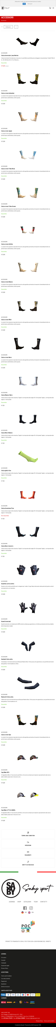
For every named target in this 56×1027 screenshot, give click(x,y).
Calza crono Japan (6, 131)
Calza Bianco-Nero (6, 395)
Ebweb (22, 1025)
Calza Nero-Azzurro (7, 546)
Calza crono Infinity (7, 244)
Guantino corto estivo (7, 583)
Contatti (43, 901)
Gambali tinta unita (7, 659)
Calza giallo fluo (6, 470)
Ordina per (8, 27)
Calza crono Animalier (7, 93)
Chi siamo (3, 957)
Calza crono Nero (6, 357)
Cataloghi (27, 901)
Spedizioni (3, 984)
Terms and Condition (6, 976)
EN (33, 912)
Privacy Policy (4, 968)
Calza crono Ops (6, 734)
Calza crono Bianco (7, 282)
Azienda (12, 901)
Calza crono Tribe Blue (8, 168)
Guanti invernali (6, 621)
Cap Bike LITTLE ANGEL (8, 810)
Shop (19, 901)
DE (26, 912)
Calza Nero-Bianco (6, 433)
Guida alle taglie (5, 965)
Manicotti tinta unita (7, 697)
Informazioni (29, 3)
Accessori (4, 53)
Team (36, 901)
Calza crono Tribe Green (8, 206)
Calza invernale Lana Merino (9, 55)
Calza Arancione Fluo (7, 508)
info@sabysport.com (34, 1018)
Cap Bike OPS (5, 772)
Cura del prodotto (5, 978)
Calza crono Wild (6, 319)
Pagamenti (4, 981)
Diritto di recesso (5, 986)
